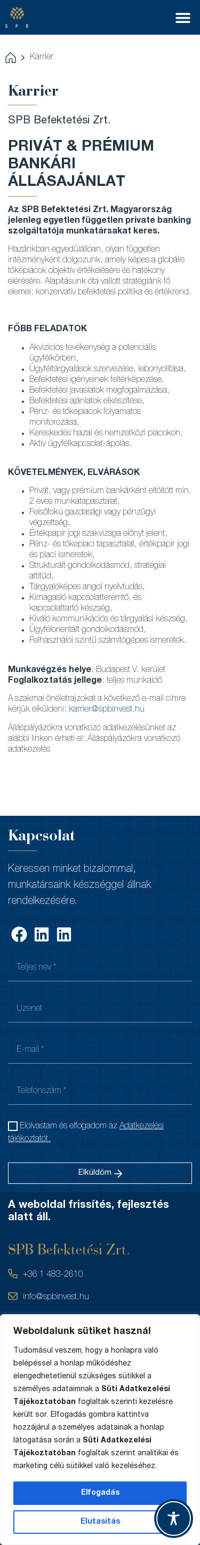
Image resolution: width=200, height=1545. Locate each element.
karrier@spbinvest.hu (107, 710)
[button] (183, 17)
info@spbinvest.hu (56, 1297)
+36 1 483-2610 (53, 1275)
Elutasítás (100, 1522)
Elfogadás (100, 1493)
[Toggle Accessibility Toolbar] (173, 1518)
